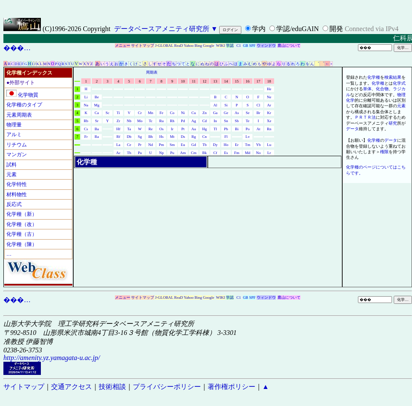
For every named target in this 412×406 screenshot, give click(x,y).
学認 (230, 45)
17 (258, 81)
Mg (97, 105)
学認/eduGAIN (297, 28)
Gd (194, 145)
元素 (11, 174)
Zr (118, 121)
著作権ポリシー (231, 386)
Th (129, 153)
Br (258, 113)
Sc (107, 113)
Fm (236, 153)
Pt (183, 129)
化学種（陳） (21, 244)
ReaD (178, 45)
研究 (393, 123)
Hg (204, 129)
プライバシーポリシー (167, 386)
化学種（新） (21, 214)
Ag (194, 121)
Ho (226, 145)
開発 (336, 28)
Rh (172, 121)
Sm (172, 145)
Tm (247, 145)
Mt (172, 136)
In (215, 121)
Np (161, 153)
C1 (239, 45)
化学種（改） (21, 224)
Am (183, 153)
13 (215, 81)
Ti (118, 113)
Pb (226, 129)
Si (226, 105)
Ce (129, 145)
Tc (150, 121)
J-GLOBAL (164, 45)
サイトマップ (142, 45)
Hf (118, 129)
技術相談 (112, 386)
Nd (150, 145)
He (269, 89)
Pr (140, 145)
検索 (388, 77)
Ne (269, 97)
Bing (198, 45)
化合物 (382, 88)
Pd (183, 121)
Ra (96, 136)
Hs (161, 136)
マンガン (16, 154)
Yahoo (189, 45)
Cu (194, 113)
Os (161, 129)
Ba (96, 129)
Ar (269, 105)
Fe (161, 113)
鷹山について (289, 45)
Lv (248, 136)
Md (247, 153)
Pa (140, 153)
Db (129, 136)
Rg (194, 136)
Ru (161, 121)
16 (247, 81)
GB (246, 45)
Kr (269, 113)
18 (269, 81)
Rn (269, 129)
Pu (172, 153)
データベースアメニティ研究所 (161, 28)
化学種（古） (21, 234)
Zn (204, 113)
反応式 (14, 204)
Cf (215, 153)
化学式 (399, 83)
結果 (397, 77)
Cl (258, 105)
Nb (129, 121)
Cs (86, 129)
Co (172, 113)
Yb (258, 145)
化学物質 (22, 95)
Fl (226, 136)
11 (194, 81)
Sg (140, 136)
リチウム (16, 145)
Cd (204, 121)
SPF (252, 45)
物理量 (14, 125)
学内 (259, 28)
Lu (269, 145)
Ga (215, 113)
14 (226, 81)
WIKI (220, 45)
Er (237, 145)
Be (96, 97)
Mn (151, 113)
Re (151, 129)
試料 (11, 165)
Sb (237, 121)
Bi (237, 129)
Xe (269, 121)
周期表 (151, 72)
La (118, 145)
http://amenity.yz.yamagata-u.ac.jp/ (51, 357)
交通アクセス (71, 386)
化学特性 (16, 184)
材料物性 (16, 194)
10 (183, 81)
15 (237, 81)
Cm (194, 153)
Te (247, 121)
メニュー (122, 45)
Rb (86, 121)
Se (247, 113)
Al (215, 105)
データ (352, 128)
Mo (140, 121)
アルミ (14, 134)
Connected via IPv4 (371, 28)
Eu (183, 145)
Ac (118, 153)
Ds (183, 136)
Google (209, 45)
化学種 (373, 77)
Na (86, 105)
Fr (86, 136)
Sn (226, 121)
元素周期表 (19, 115)
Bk (204, 153)
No (258, 153)
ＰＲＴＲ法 (365, 117)
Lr (269, 153)
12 (204, 81)
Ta (129, 129)
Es (226, 153)
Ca (96, 113)
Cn (204, 136)
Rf (118, 136)
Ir (172, 129)
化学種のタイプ (24, 105)
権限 (384, 151)
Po (248, 129)
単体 (367, 88)
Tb (204, 145)
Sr (96, 121)
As (237, 113)
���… (17, 47)
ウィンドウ (266, 45)
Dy (215, 145)
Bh (151, 136)
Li (86, 97)
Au (194, 129)
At (258, 129)
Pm (161, 145)
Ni (183, 113)
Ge (226, 113)
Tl (215, 129)
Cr (140, 113)
